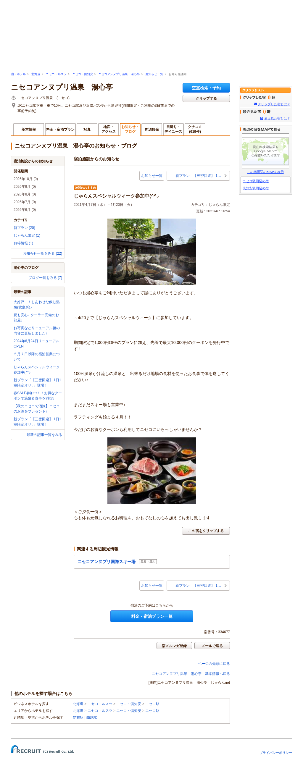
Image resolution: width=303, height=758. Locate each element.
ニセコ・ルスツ (56, 74)
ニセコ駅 (152, 704)
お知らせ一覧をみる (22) (42, 253)
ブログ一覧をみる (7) (45, 278)
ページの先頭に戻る (214, 664)
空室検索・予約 (206, 87)
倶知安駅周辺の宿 (256, 188)
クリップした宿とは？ (274, 104)
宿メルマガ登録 (174, 646)
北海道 (35, 74)
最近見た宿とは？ (277, 118)
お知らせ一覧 (154, 74)
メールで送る (212, 646)
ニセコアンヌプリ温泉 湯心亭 (119, 74)
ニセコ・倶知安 (82, 74)
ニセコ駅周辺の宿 (256, 181)
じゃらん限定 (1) (27, 235)
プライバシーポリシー (276, 752)
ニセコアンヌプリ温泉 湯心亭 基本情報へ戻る (191, 674)
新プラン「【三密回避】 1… (198, 176)
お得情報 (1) (23, 243)
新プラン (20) (24, 228)
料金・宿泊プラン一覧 (152, 616)
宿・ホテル (18, 74)
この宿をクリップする (206, 531)
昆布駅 (78, 717)
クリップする (206, 98)
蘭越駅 (91, 717)
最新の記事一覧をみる (44, 435)
